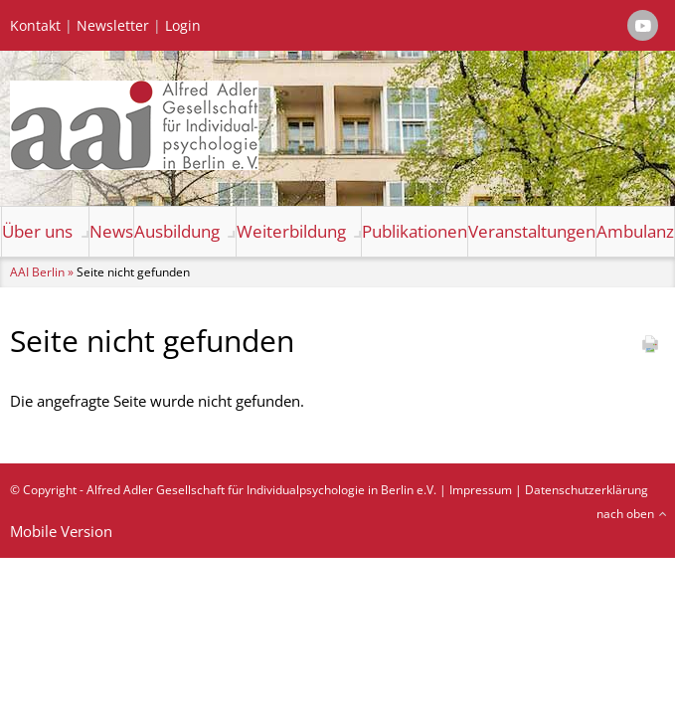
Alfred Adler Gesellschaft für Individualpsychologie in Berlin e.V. (261, 489)
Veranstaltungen (531, 231)
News (111, 231)
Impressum (480, 489)
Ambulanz (635, 231)
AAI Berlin (37, 272)
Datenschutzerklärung (586, 489)
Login (183, 26)
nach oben (625, 513)
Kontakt (35, 26)
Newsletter (113, 26)
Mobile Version (61, 531)
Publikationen (414, 231)
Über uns (37, 231)
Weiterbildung (291, 231)
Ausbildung (177, 231)
